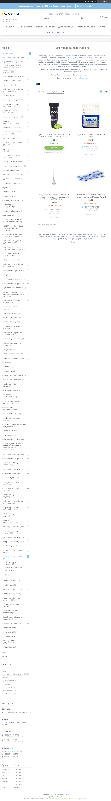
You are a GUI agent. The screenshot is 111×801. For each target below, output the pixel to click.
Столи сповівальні (10, 414)
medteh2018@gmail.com (13, 751)
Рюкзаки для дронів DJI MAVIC (12, 344)
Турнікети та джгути (11, 61)
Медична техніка (9, 80)
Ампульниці (7, 349)
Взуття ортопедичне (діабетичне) (11, 105)
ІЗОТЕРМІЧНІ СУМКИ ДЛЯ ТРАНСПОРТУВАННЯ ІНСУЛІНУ (13, 228)
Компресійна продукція (12, 76)
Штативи (6, 367)
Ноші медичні (8, 632)
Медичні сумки (9, 647)
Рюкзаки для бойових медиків (11, 301)
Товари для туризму (11, 623)
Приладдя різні (9, 371)
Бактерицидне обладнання (8, 206)
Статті (102, 27)
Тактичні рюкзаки (10, 313)
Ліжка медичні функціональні (8, 396)
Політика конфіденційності (78, 799)
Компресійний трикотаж (12, 270)
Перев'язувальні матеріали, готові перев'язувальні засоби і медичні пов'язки (14, 69)
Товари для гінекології (12, 161)
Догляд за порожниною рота (12, 143)
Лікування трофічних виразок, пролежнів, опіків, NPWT (13, 294)
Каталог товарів (84, 6)
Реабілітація (8, 95)
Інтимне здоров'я (10, 170)
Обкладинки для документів (9, 642)
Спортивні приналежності (9, 122)
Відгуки (50, 32)
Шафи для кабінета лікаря (10, 385)
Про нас (60, 32)
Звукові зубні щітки (12, 567)
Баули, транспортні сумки (10, 308)
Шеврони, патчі (9, 636)
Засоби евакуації (9, 322)
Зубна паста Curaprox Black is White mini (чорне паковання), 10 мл (54, 135)
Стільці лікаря (8, 435)
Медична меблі (9, 192)
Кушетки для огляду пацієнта (11, 402)
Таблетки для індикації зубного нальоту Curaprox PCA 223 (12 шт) (91, 195)
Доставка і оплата (66, 27)
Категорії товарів (24, 27)
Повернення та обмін (87, 27)
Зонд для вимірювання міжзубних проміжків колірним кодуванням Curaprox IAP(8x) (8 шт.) (54, 196)
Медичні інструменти (11, 127)
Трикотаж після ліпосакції (13, 288)
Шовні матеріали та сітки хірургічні (13, 133)
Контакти (50, 27)
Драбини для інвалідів (11, 179)
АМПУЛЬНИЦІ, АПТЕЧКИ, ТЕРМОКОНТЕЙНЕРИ (13, 235)
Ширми (6, 362)
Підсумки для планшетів (12, 339)
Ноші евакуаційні (9, 478)
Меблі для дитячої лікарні (13, 375)
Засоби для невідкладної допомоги (12, 618)
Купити (54, 148)
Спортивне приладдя (11, 541)
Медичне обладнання (11, 211)
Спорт (5, 275)
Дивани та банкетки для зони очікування (14, 425)
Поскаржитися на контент (58, 799)
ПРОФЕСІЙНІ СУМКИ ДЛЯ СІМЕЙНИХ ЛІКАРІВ (13, 221)
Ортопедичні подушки (11, 100)
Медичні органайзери (11, 354)
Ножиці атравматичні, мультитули (11, 327)
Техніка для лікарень (11, 200)
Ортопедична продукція (12, 57)
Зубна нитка (9, 570)
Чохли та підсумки (10, 317)
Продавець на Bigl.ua (55, 797)
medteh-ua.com (69, 55)
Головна (10, 27)
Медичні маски (9, 628)
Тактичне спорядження (12, 166)
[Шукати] (82, 18)
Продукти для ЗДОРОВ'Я (12, 279)
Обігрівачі (7, 215)
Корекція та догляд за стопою (11, 111)
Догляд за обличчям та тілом (12, 150)
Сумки (5, 187)
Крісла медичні (9, 85)
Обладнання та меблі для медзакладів (13, 90)
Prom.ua (67, 795)
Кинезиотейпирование (12, 117)
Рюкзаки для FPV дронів (12, 439)
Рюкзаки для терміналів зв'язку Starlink (12, 333)
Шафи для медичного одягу (11, 419)
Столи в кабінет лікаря (12, 380)
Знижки (39, 27)
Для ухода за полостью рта (13, 575)
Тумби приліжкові (10, 431)
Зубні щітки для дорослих (10, 563)
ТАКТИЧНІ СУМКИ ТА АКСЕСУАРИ (11, 254)
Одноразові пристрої (11, 138)
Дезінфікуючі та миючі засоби (11, 156)
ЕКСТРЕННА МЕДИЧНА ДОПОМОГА (12, 242)
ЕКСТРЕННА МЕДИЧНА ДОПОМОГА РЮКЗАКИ (12, 248)
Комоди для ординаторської (9, 408)
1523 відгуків (91, 1)
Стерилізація (8, 196)
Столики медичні (9, 390)
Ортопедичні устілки (11, 174)
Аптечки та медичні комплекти (10, 612)
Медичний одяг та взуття (10, 496)
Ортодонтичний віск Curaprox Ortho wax (91, 135)
